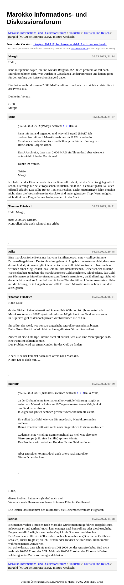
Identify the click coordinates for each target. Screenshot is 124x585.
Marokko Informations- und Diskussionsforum (47, 18)
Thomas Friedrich (20, 206)
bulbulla (13, 384)
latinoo (12, 519)
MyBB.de (49, 581)
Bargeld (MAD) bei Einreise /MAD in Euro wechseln (70, 44)
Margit (13, 56)
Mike (11, 117)
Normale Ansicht (79, 48)
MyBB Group (96, 581)
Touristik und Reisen (97, 33)
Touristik (75, 33)
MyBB (71, 581)
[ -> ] (66, 126)
